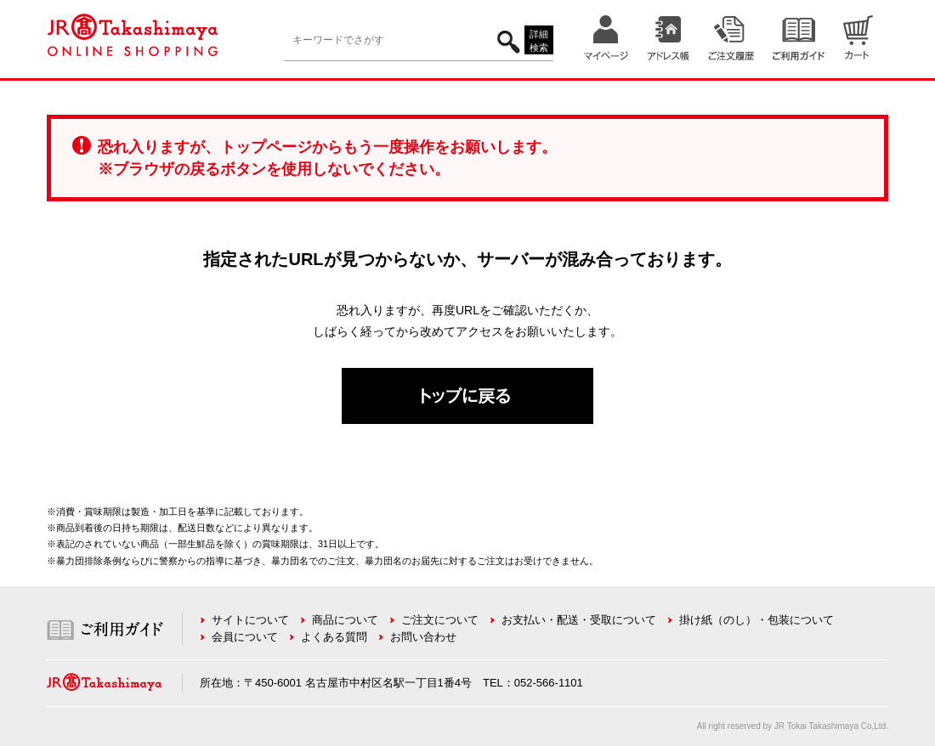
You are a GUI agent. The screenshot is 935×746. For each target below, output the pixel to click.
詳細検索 (539, 41)
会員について (245, 636)
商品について (345, 619)
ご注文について (440, 619)
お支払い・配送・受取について (579, 619)
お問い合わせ (423, 636)
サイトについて (250, 619)
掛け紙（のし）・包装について (756, 619)
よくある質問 (334, 636)
